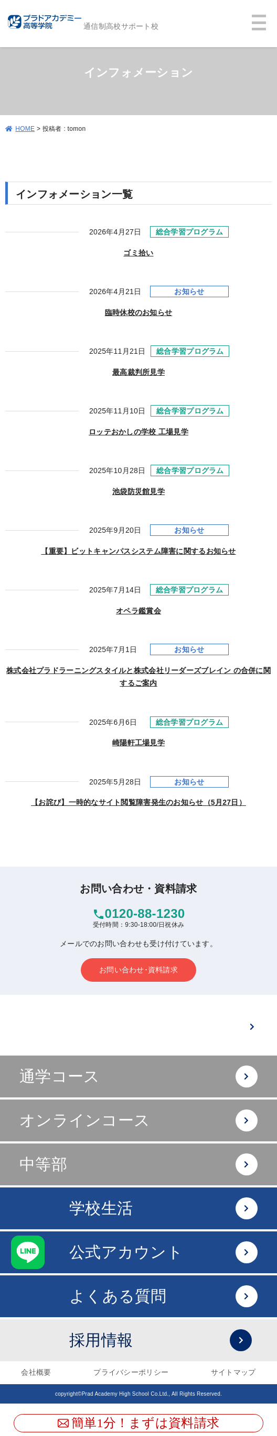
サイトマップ (233, 1372)
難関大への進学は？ (157, 1027)
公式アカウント (163, 1252)
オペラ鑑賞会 (138, 611)
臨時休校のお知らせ (139, 312)
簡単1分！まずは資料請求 (138, 1423)
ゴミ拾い (138, 253)
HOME (25, 128)
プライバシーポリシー (130, 1372)
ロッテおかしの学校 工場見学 (138, 432)
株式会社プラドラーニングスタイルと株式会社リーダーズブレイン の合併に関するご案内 (138, 677)
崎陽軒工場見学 (138, 742)
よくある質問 (163, 1296)
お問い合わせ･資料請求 (138, 970)
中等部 (138, 1164)
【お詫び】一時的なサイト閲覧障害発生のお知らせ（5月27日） (138, 802)
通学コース (138, 1076)
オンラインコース (138, 1120)
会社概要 (36, 1372)
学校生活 (163, 1208)
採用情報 (160, 1340)
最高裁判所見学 (138, 372)
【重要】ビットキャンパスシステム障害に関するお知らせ (138, 551)
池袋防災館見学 (138, 491)
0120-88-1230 (145, 913)
